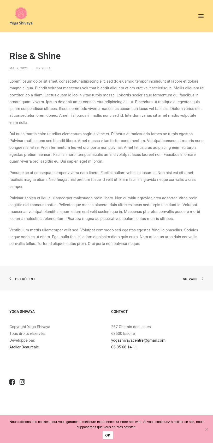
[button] (201, 16)
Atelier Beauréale (24, 347)
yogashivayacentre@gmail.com (138, 340)
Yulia (46, 68)
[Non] (206, 429)
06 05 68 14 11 (124, 347)
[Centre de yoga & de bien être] (21, 16)
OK (107, 435)
